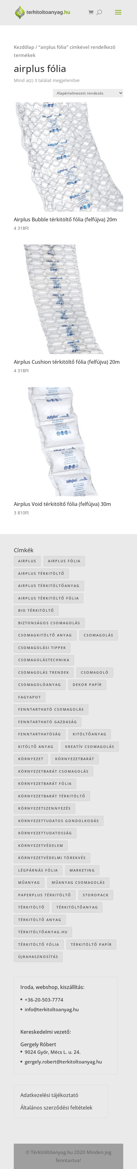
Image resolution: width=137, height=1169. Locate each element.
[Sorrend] (88, 93)
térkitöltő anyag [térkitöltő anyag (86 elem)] (39, 919)
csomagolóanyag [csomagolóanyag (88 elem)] (39, 684)
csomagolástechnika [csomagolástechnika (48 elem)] (44, 659)
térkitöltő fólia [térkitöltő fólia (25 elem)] (38, 944)
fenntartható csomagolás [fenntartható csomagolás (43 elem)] (51, 709)
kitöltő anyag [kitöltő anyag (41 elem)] (36, 746)
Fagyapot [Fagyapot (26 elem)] (29, 697)
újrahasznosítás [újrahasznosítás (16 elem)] (38, 956)
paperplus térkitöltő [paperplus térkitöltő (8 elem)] (44, 895)
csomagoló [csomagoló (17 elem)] (95, 672)
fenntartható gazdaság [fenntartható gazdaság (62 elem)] (47, 721)
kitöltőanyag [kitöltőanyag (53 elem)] (90, 734)
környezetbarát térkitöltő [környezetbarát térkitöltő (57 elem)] (52, 796)
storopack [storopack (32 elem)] (96, 895)
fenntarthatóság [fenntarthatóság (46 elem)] (39, 734)
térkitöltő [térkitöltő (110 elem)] (31, 907)
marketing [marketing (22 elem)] (82, 870)
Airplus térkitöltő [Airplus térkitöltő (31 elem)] (41, 573)
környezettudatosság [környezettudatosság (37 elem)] (45, 833)
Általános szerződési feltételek (56, 1107)
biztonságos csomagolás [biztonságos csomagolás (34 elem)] (49, 623)
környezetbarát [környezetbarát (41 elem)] (74, 758)
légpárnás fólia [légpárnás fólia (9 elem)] (38, 870)
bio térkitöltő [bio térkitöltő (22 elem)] (36, 610)
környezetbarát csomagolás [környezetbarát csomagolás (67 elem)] (53, 771)
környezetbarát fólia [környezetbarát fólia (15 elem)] (45, 783)
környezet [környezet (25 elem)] (31, 758)
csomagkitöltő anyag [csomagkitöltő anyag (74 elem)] (45, 635)
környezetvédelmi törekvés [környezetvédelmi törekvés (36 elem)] (52, 857)
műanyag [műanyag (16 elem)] (29, 882)
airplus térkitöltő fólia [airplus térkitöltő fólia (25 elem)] (48, 598)
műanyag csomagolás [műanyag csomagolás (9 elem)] (78, 882)
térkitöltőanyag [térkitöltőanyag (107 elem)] (77, 907)
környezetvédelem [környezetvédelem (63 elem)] (40, 845)
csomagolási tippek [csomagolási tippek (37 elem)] (42, 647)
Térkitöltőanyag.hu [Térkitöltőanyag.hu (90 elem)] (43, 932)
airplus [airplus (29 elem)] (27, 561)
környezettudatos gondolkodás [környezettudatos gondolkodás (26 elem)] (58, 820)
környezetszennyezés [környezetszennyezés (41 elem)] (44, 808)
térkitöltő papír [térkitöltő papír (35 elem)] (91, 944)
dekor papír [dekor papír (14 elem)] (87, 684)
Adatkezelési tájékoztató (49, 1095)
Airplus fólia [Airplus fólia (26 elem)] (64, 561)
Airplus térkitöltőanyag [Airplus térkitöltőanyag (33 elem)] (49, 585)
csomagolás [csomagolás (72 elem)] (98, 635)
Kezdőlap (24, 47)
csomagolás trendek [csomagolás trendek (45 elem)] (43, 672)
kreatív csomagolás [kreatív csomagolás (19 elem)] (89, 746)
